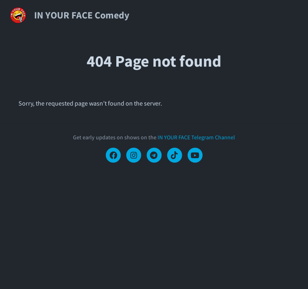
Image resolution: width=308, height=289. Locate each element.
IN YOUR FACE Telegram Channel (196, 137)
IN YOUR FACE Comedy (82, 15)
